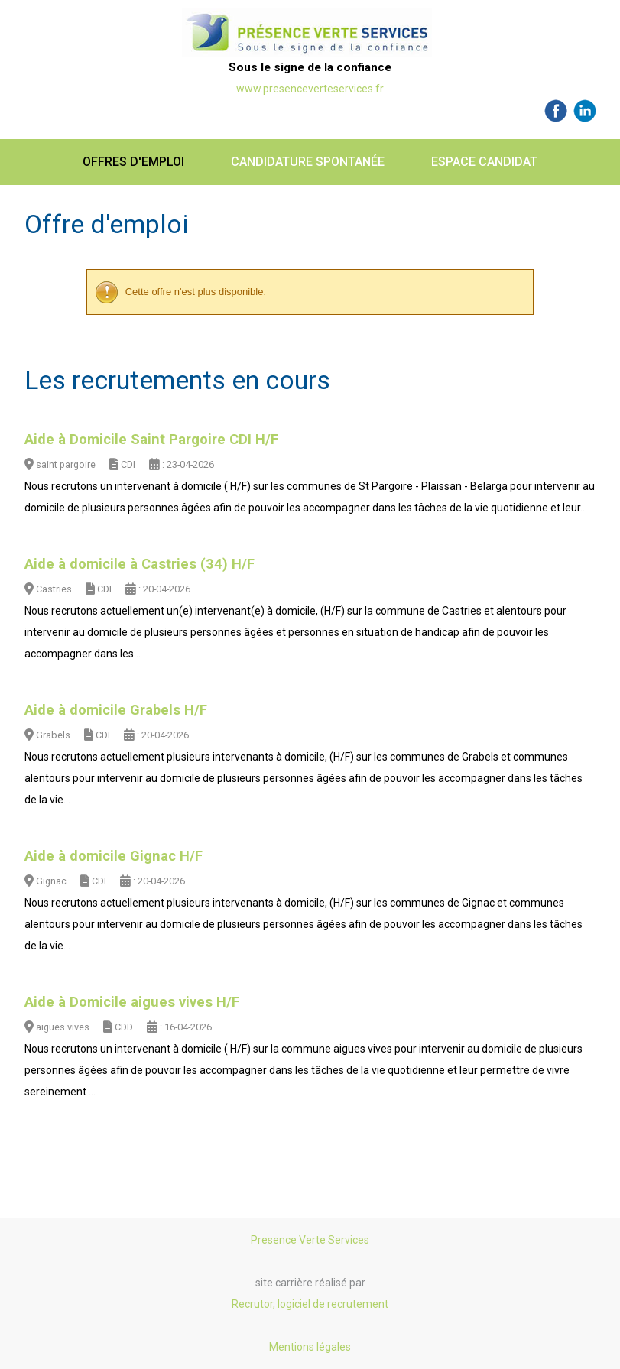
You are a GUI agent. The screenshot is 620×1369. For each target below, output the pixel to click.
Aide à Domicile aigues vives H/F (131, 1002)
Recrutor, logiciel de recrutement (310, 1304)
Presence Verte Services (310, 1240)
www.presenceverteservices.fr (310, 89)
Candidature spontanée (308, 161)
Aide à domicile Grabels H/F (115, 710)
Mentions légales (310, 1347)
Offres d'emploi (133, 161)
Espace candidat (484, 161)
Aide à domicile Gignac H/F (113, 856)
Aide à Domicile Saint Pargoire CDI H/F (151, 439)
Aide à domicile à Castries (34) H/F (139, 564)
